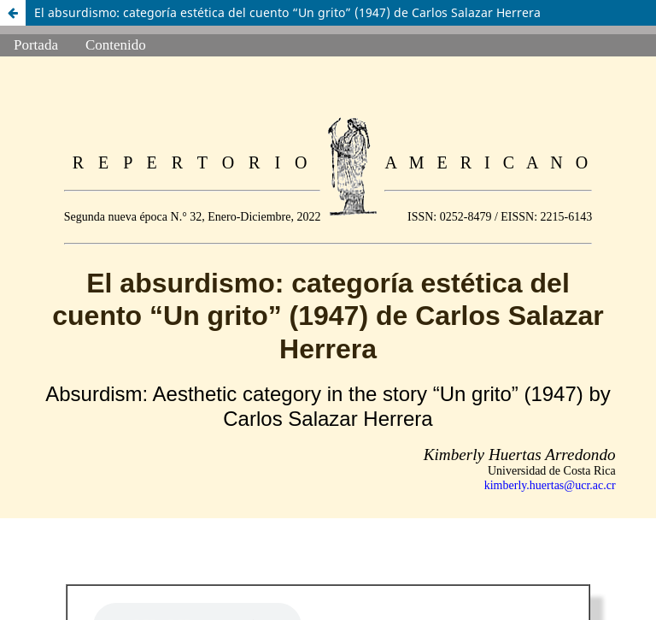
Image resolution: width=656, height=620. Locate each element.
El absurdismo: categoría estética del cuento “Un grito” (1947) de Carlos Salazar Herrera (287, 12)
